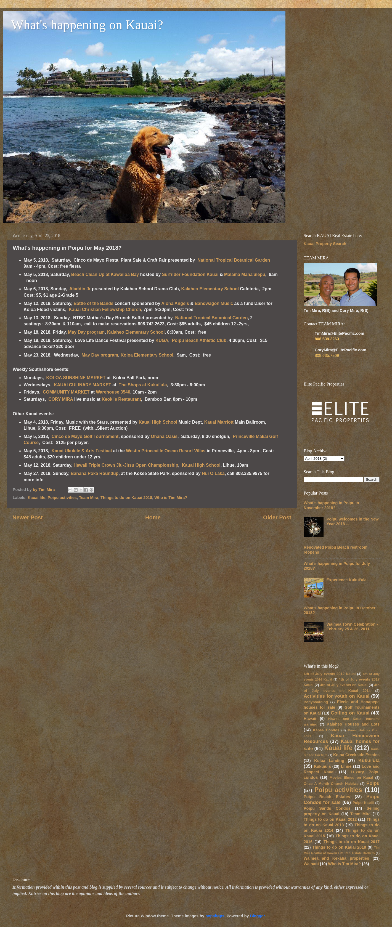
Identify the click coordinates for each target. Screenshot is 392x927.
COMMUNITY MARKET (67, 392)
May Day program (86, 332)
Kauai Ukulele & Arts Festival (82, 450)
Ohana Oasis (164, 436)
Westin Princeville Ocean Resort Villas (165, 450)
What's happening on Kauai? (87, 24)
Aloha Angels (175, 303)
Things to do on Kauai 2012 (330, 819)
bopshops (214, 916)
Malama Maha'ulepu (244, 274)
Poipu (373, 783)
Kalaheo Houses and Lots (353, 724)
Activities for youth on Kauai (336, 696)
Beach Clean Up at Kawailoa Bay (105, 274)
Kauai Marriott (219, 422)
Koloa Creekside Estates (356, 755)
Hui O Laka (213, 473)
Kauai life (36, 497)
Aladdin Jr (80, 288)
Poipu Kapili (363, 803)
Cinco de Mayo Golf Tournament (85, 436)
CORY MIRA (60, 399)
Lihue (346, 766)
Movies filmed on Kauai (351, 777)
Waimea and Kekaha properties (336, 858)
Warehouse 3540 (113, 392)
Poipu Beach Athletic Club (199, 340)
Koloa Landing (329, 760)
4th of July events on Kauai (343, 685)
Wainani (311, 864)
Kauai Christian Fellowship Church (105, 309)
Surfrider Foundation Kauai (190, 274)
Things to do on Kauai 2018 (126, 497)
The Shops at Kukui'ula (143, 385)
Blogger (257, 916)
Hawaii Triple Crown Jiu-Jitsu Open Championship (126, 465)
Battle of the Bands (93, 303)
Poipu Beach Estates (327, 797)
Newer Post (27, 517)
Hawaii (310, 718)
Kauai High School (158, 422)
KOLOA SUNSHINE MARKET (75, 377)
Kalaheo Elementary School (210, 288)
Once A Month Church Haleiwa (331, 784)
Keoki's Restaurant (121, 399)
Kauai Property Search (325, 243)
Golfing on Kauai (350, 713)
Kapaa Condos (326, 730)
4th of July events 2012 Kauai (330, 674)
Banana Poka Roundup (94, 473)
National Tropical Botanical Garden (233, 260)
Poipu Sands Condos (327, 808)
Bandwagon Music (214, 303)
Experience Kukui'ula (347, 580)
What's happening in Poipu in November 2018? (331, 505)
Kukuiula (322, 766)
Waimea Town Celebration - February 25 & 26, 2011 (352, 626)
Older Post (277, 517)
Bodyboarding (316, 702)
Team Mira (88, 497)
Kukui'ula (369, 760)
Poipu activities (62, 497)
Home (153, 517)
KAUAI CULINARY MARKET (82, 385)
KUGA (161, 340)
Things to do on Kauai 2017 (352, 842)
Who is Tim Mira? (170, 497)
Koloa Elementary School (147, 355)
